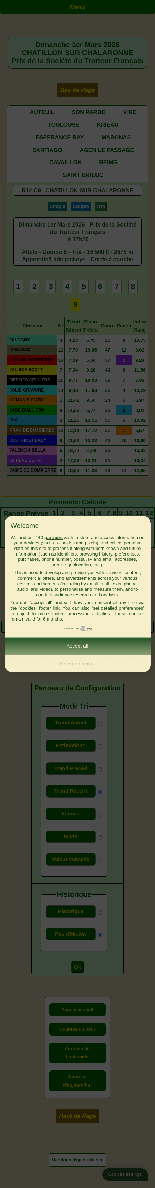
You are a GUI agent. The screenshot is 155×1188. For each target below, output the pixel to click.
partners (53, 537)
